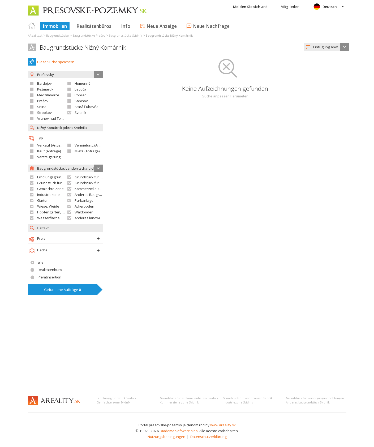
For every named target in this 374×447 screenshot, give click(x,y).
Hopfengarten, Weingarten (59, 212)
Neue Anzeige (162, 26)
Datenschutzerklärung (208, 436)
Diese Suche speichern (55, 61)
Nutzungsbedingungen (166, 436)
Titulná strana (32, 26)
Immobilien (55, 26)
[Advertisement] (187, 344)
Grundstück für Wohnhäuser (60, 182)
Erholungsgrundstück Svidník (116, 398)
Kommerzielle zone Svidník (179, 402)
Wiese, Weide (48, 206)
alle (41, 262)
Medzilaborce (48, 95)
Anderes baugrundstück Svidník (308, 402)
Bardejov (44, 83)
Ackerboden (84, 206)
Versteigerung (49, 156)
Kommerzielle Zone (90, 188)
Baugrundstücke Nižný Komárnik (83, 47)
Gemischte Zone (50, 188)
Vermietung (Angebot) (92, 145)
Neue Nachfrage (211, 26)
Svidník (80, 112)
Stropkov (44, 112)
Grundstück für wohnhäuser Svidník (248, 398)
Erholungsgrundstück (54, 177)
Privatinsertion (49, 277)
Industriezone (48, 194)
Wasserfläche (48, 218)
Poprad (81, 95)
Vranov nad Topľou (52, 118)
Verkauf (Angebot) (52, 145)
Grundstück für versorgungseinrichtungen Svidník (320, 398)
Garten (43, 200)
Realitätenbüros (93, 26)
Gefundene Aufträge (62, 289)
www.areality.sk (223, 425)
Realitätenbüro (50, 269)
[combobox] (326, 47)
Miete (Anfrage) (87, 151)
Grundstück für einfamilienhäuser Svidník (189, 398)
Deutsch (330, 6)
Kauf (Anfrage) (49, 151)
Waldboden (84, 212)
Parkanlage (84, 200)
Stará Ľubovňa (86, 106)
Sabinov (81, 100)
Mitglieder (290, 6)
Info (125, 26)
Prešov (42, 100)
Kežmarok (45, 89)
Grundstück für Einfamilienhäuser (102, 177)
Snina (41, 106)
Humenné (83, 83)
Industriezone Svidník (238, 402)
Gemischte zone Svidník (113, 402)
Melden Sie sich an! (250, 6)
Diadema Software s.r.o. (179, 430)
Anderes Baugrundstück (94, 194)
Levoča (80, 89)
